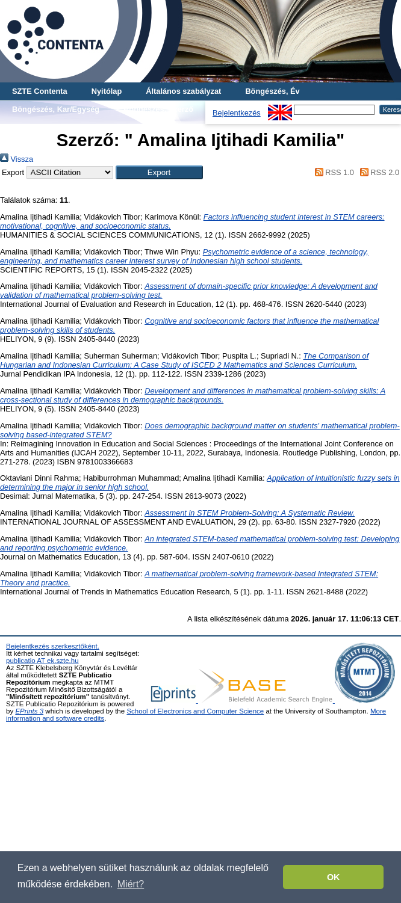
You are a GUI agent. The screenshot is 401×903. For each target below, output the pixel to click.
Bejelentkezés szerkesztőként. (52, 646)
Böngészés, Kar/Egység (55, 109)
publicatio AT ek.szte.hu (42, 660)
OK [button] (333, 877)
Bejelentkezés (237, 112)
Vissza (16, 159)
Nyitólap (107, 91)
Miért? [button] (130, 884)
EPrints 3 (29, 711)
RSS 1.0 (332, 172)
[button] (159, 172)
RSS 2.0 (377, 172)
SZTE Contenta (39, 91)
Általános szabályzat (183, 91)
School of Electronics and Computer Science (195, 711)
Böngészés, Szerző (158, 109)
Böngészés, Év (272, 91)
